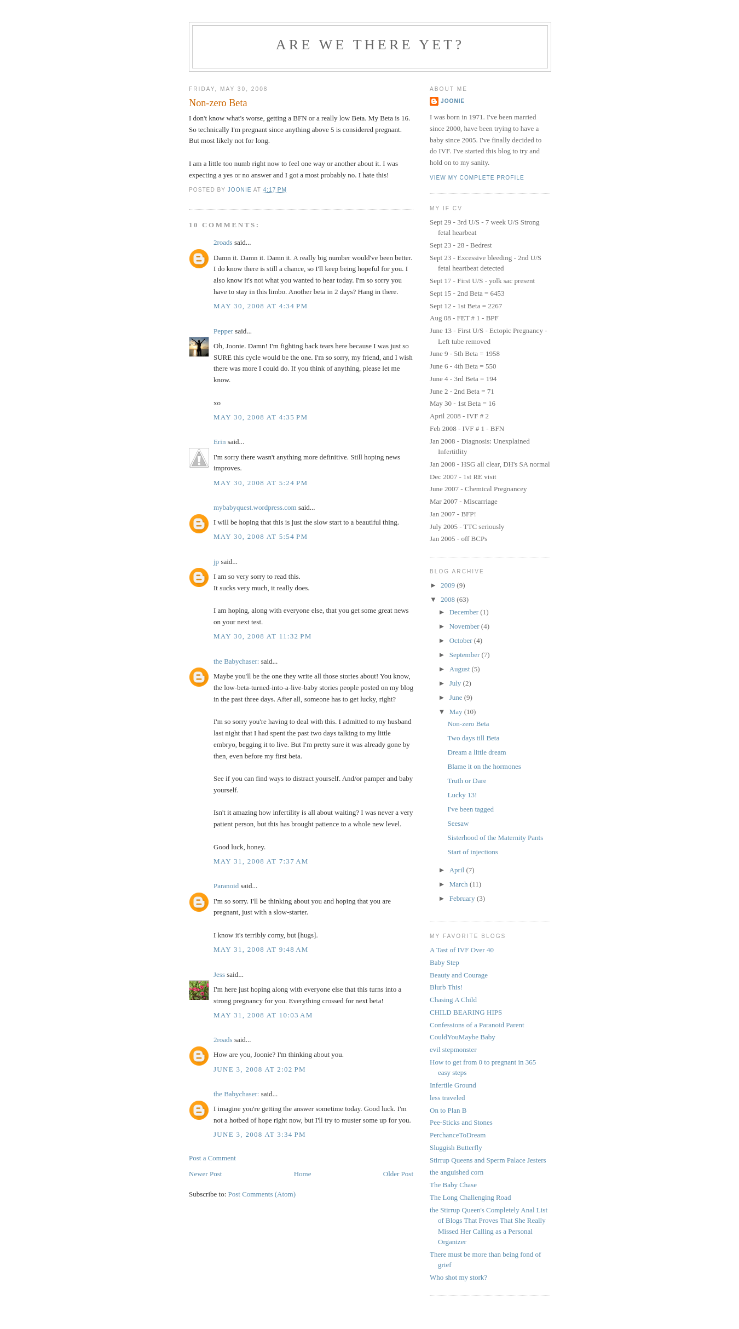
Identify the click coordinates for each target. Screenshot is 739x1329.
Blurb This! (446, 987)
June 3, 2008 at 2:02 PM (259, 1069)
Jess (219, 974)
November (465, 626)
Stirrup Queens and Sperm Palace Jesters (488, 1160)
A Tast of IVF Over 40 (462, 950)
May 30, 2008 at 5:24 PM (260, 483)
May (456, 711)
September (465, 655)
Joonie (453, 101)
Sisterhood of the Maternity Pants (495, 837)
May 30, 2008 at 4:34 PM (260, 306)
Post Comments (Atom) (262, 1194)
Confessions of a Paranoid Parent (477, 1025)
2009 (449, 585)
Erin (219, 442)
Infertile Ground (453, 1085)
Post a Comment (212, 1158)
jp (216, 561)
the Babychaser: (236, 661)
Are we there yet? (370, 45)
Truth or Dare (466, 780)
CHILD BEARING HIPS (466, 1012)
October (461, 640)
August (460, 669)
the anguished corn (456, 1172)
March (459, 884)
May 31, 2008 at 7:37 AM (261, 861)
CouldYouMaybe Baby (462, 1037)
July (456, 683)
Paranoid (226, 886)
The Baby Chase (453, 1185)
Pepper (223, 331)
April (457, 870)
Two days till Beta (473, 738)
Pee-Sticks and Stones (461, 1122)
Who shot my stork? (458, 1277)
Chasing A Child (453, 1000)
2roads (223, 242)
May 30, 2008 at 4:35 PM (260, 417)
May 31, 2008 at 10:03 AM (263, 1015)
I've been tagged (470, 809)
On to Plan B (448, 1110)
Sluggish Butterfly (456, 1147)
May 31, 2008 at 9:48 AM (261, 949)
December (465, 612)
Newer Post (205, 1174)
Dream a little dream (476, 752)
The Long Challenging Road (470, 1197)
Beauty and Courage (459, 975)
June (456, 697)
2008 (449, 599)
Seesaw (458, 823)
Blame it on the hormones (484, 766)
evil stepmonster (453, 1049)
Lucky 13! (462, 795)
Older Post (398, 1174)
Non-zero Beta (468, 724)
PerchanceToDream (458, 1135)
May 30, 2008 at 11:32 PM (262, 636)
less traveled (447, 1098)
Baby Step (444, 962)
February (463, 898)
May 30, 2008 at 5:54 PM (260, 536)
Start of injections (472, 852)
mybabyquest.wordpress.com (255, 507)
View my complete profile (477, 178)
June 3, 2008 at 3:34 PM (259, 1134)
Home (302, 1174)
